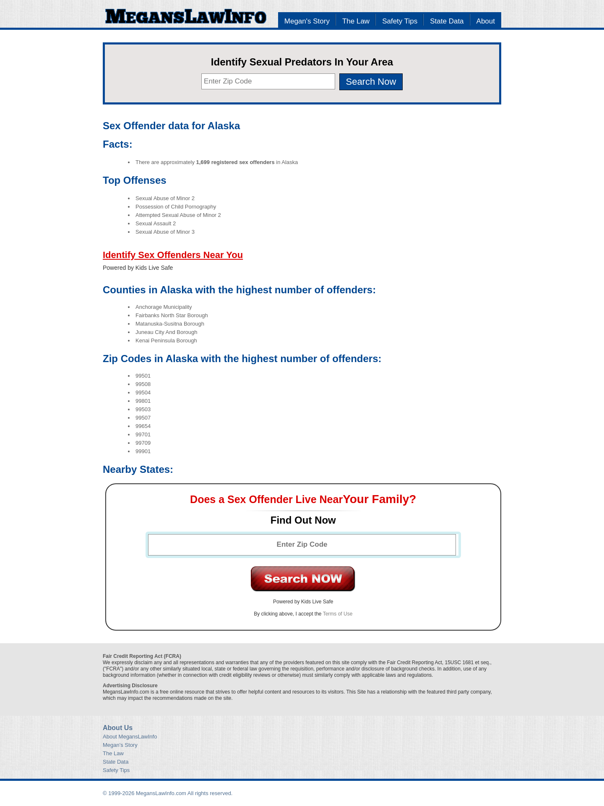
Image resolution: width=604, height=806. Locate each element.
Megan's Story (307, 21)
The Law (356, 21)
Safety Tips (399, 21)
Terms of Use (338, 614)
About (485, 21)
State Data (446, 21)
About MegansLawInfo (130, 736)
